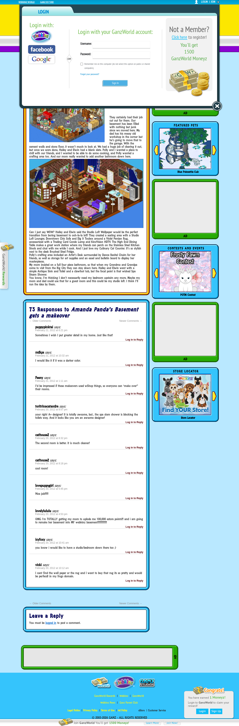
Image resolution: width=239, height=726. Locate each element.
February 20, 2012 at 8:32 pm (51, 438)
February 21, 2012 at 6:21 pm (51, 330)
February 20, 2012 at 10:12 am (52, 568)
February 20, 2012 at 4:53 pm (51, 514)
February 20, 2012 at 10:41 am (52, 542)
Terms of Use (107, 710)
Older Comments (40, 320)
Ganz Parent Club (129, 702)
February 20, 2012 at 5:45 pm (51, 488)
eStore (141, 710)
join (213, 1)
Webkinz (124, 695)
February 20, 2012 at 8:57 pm (51, 409)
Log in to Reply (134, 339)
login (204, 1)
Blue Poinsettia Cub (188, 171)
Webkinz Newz (107, 702)
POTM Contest (188, 294)
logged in (50, 622)
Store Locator (188, 417)
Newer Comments (130, 320)
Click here (179, 37)
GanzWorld (138, 695)
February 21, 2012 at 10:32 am (52, 355)
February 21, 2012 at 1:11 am (51, 381)
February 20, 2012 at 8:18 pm (51, 463)
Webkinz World (27, 1)
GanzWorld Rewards (104, 695)
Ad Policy (122, 710)
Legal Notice (73, 710)
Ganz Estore (47, 1)
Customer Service (157, 710)
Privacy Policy (90, 710)
